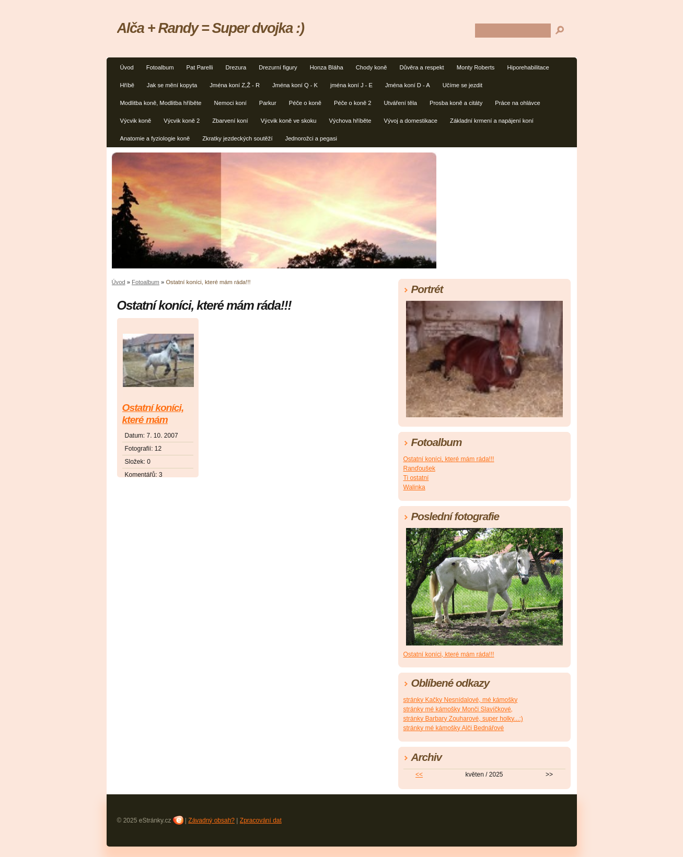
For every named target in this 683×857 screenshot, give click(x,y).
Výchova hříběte (350, 121)
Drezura (235, 67)
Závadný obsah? (211, 820)
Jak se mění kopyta (172, 85)
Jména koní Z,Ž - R (235, 85)
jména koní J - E (351, 85)
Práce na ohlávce (517, 103)
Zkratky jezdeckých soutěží (237, 138)
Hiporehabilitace (528, 67)
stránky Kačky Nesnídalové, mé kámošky (460, 699)
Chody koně (371, 67)
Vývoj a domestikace (410, 121)
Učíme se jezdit (462, 85)
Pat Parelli (199, 67)
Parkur (267, 103)
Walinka (414, 487)
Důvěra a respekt (421, 67)
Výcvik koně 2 (182, 121)
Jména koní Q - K (295, 85)
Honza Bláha (326, 67)
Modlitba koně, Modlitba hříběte (161, 103)
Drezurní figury (278, 67)
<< (419, 774)
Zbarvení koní (230, 121)
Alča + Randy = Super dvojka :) (210, 28)
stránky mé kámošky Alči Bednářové (453, 728)
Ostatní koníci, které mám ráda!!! (153, 414)
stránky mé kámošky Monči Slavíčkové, (458, 709)
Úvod (127, 67)
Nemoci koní (230, 103)
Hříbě (127, 85)
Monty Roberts (476, 67)
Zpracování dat (261, 820)
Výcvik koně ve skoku (289, 121)
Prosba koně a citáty (456, 103)
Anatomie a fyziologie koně (155, 138)
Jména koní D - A (407, 85)
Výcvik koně (136, 121)
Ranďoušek (419, 468)
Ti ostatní (416, 478)
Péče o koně (305, 103)
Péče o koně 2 (353, 103)
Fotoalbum (160, 67)
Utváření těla (400, 103)
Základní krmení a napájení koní (492, 121)
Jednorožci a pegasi (311, 138)
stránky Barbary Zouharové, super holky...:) (463, 718)
